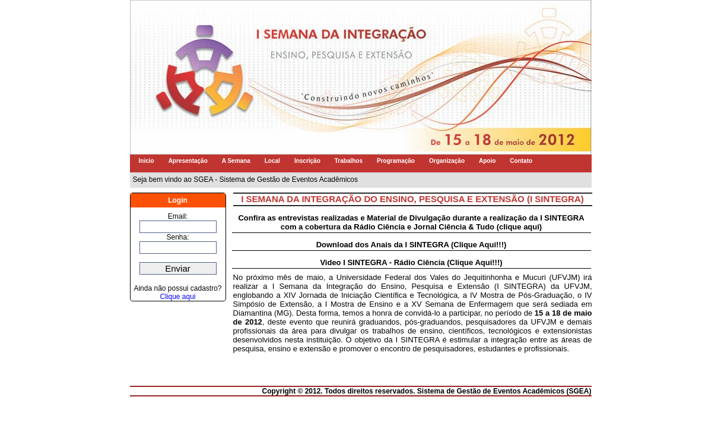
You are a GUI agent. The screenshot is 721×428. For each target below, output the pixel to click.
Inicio (146, 161)
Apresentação (188, 161)
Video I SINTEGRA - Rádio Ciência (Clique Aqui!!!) (411, 262)
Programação (396, 161)
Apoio (487, 161)
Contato (521, 161)
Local (272, 161)
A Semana (236, 161)
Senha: (177, 237)
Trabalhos (349, 161)
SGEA (578, 391)
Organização (447, 161)
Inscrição (307, 161)
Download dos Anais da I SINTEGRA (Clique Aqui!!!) (411, 244)
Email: (178, 216)
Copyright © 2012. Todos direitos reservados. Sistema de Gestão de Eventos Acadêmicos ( (415, 391)
